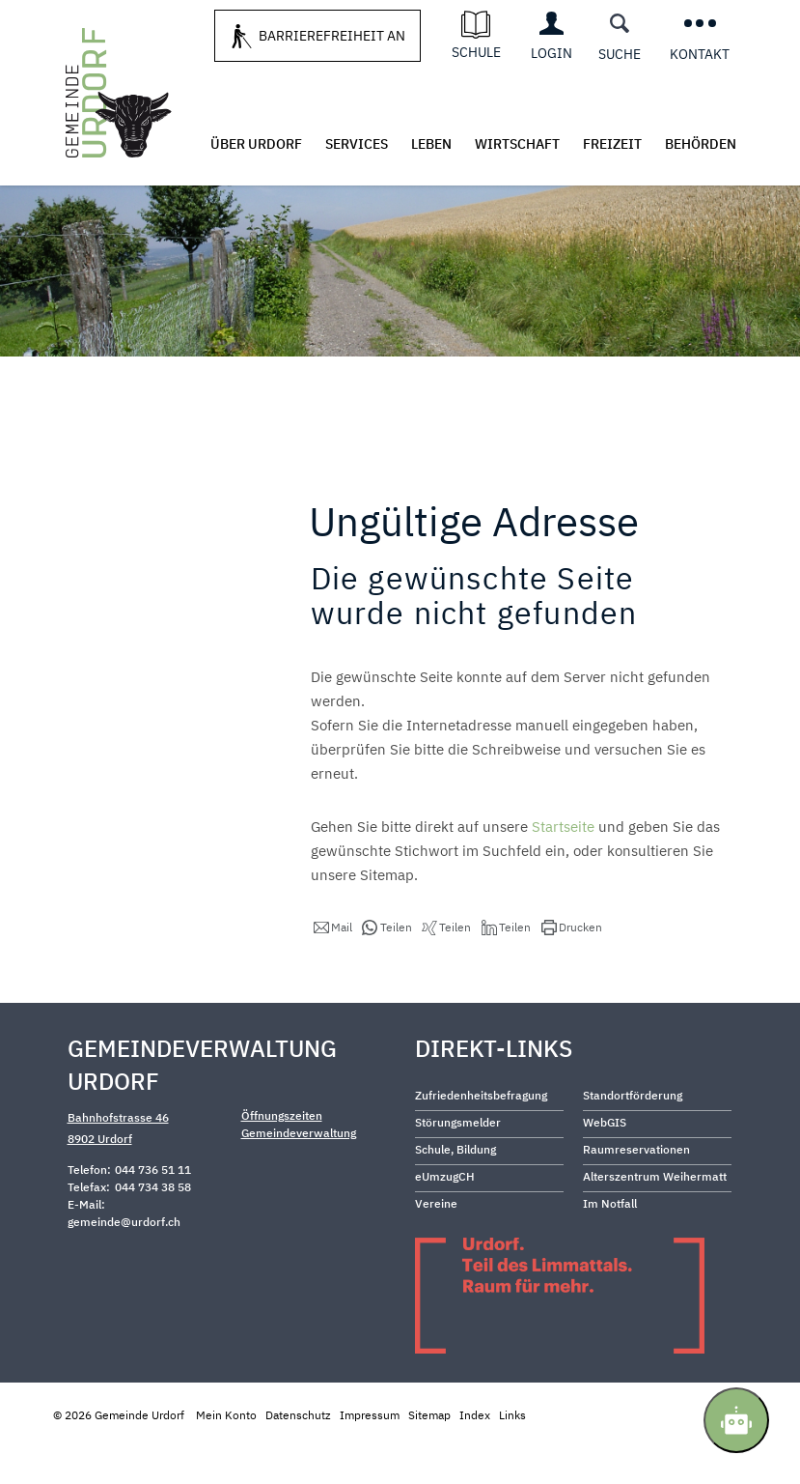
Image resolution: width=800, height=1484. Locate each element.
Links (512, 1452)
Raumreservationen (636, 1187)
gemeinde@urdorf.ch (124, 1259)
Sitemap (429, 1452)
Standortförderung (632, 1133)
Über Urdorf (256, 144)
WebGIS (604, 1160)
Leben (431, 144)
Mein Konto (226, 1452)
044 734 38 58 (153, 1224)
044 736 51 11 (153, 1207)
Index (474, 1452)
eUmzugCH (445, 1214)
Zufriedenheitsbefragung (481, 1133)
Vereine (436, 1241)
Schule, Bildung (455, 1187)
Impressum (370, 1452)
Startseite (563, 864)
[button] (333, 965)
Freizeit (612, 144)
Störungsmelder (458, 1160)
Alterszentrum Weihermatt (655, 1214)
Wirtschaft (517, 144)
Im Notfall (610, 1241)
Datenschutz (298, 1452)
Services (356, 144)
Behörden (700, 144)
